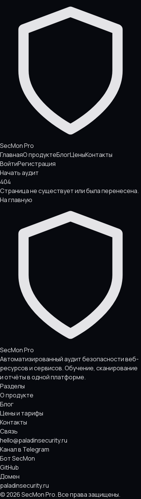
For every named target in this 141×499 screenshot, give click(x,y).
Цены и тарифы (21, 413)
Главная (11, 155)
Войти (9, 164)
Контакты (98, 155)
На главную (16, 200)
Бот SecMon (17, 458)
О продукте (39, 155)
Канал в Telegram (24, 449)
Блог (63, 155)
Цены (77, 155)
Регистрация (37, 164)
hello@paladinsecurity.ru (33, 440)
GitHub (9, 467)
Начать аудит (19, 173)
